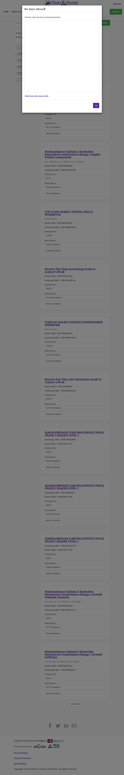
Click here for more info (36, 96)
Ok (96, 105)
